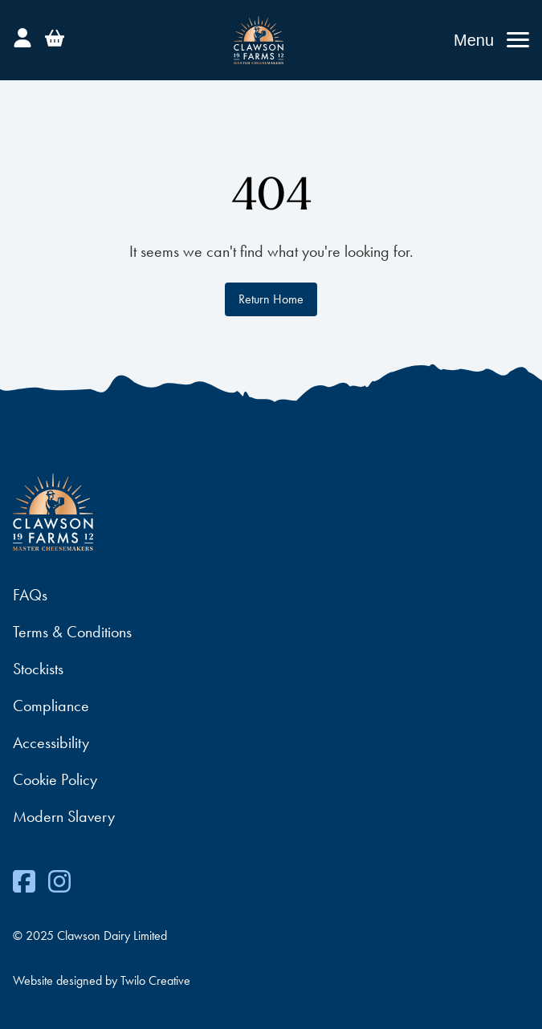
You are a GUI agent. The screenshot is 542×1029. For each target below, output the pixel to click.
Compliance (51, 705)
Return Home (271, 299)
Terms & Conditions (72, 631)
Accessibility (51, 742)
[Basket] (54, 35)
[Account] (22, 35)
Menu (474, 40)
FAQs (30, 594)
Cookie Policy (55, 779)
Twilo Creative (155, 980)
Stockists (38, 668)
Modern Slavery (64, 816)
